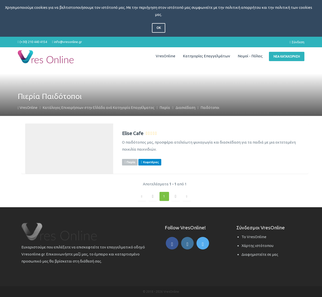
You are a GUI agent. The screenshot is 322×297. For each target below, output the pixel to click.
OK (158, 27)
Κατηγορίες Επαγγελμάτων (206, 56)
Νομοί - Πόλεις (250, 56)
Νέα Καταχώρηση (286, 56)
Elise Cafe (132, 133)
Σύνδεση (297, 42)
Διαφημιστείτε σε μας (260, 254)
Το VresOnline (254, 237)
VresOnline (165, 56)
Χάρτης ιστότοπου (257, 245)
